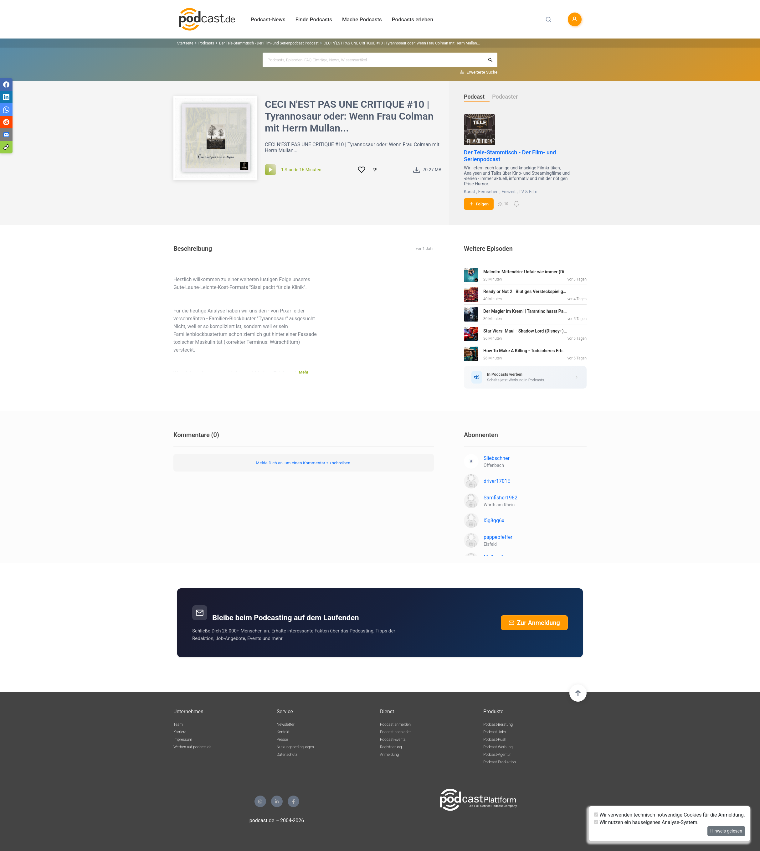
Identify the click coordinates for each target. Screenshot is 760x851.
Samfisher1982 (500, 498)
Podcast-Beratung (498, 724)
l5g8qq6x (494, 520)
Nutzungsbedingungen (295, 747)
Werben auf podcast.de (192, 747)
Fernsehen (488, 191)
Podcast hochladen (396, 732)
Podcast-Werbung (498, 747)
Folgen (479, 203)
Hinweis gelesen (726, 830)
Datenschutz (287, 754)
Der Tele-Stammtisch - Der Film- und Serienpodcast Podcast (269, 43)
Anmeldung (389, 754)
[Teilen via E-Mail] (6, 134)
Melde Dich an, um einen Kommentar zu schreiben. (303, 462)
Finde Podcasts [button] (313, 19)
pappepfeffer (498, 537)
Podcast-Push (494, 739)
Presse (282, 739)
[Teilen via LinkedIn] (6, 97)
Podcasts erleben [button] (412, 19)
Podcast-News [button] (268, 19)
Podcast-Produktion (499, 762)
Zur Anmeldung (534, 623)
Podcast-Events (393, 739)
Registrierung (391, 747)
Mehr (303, 372)
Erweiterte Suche (481, 72)
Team (178, 724)
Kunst (469, 191)
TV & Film (528, 191)
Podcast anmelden (395, 724)
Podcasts (206, 43)
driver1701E (497, 481)
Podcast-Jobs (494, 732)
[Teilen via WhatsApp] (6, 109)
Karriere (179, 732)
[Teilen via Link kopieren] (6, 147)
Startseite (185, 43)
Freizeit (508, 191)
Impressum (182, 739)
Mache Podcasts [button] (362, 19)
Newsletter (286, 724)
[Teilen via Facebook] (6, 84)
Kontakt (283, 732)
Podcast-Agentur (497, 754)
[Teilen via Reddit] (6, 122)
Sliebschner (497, 458)
